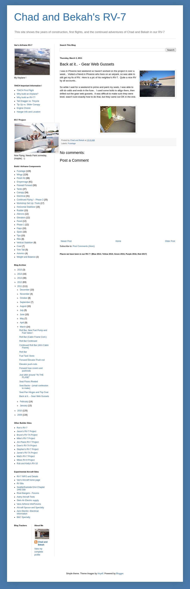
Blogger (119, 573)
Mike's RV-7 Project (26, 438)
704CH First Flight (25, 90)
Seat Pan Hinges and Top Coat (33, 392)
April (22, 322)
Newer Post (66, 241)
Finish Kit (21, 178)
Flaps (19, 228)
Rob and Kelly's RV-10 (27, 463)
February (24, 401)
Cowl (19, 246)
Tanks (19, 189)
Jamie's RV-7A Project (27, 453)
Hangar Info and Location (28, 112)
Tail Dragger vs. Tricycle (28, 101)
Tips (19, 235)
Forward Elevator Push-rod (32, 360)
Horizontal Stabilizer (26, 207)
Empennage (22, 182)
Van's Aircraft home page (28, 480)
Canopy (20, 192)
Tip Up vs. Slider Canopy (28, 104)
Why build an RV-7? (26, 97)
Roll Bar (23, 352)
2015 (20, 270)
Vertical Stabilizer (25, 242)
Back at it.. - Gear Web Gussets (34, 396)
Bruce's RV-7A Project (27, 435)
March (23, 327)
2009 (20, 415)
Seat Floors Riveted (28, 381)
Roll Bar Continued (28, 341)
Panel (19, 221)
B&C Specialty (23, 517)
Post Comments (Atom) (84, 246)
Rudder (20, 210)
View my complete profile (38, 552)
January (24, 405)
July (22, 310)
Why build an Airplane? (27, 94)
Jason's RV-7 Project (26, 431)
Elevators (21, 217)
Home (118, 241)
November (25, 294)
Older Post (170, 241)
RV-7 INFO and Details (27, 476)
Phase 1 (20, 224)
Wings (20, 174)
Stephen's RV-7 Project (27, 449)
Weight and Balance (26, 257)
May (22, 318)
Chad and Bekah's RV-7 (70, 17)
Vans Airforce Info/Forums (29, 504)
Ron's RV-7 (22, 427)
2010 (20, 410)
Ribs (19, 239)
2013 (20, 278)
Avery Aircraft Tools (26, 497)
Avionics (20, 253)
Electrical (21, 196)
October (24, 298)
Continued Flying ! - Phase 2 (30, 199)
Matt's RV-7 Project (26, 456)
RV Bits (20, 483)
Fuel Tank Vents (26, 356)
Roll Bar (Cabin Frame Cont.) (33, 337)
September (25, 302)
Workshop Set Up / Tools (28, 203)
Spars (19, 232)
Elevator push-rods (28, 364)
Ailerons (20, 214)
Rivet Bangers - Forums (28, 493)
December (25, 290)
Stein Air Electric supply (28, 500)
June (22, 314)
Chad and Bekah (43, 543)
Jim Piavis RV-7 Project (28, 442)
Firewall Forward (24, 185)
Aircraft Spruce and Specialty (30, 507)
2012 (20, 282)
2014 (20, 274)
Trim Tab (21, 250)
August (23, 306)
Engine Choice (23, 108)
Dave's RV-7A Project (27, 445)
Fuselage (72, 143)
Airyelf (100, 573)
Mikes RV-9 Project (26, 460)
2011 (20, 286)
